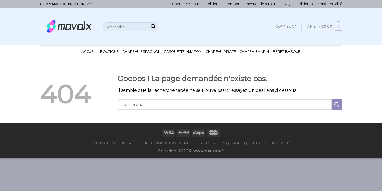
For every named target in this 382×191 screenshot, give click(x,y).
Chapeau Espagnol (141, 52)
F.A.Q (285, 4)
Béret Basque (286, 52)
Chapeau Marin (254, 52)
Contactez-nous (185, 4)
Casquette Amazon (183, 52)
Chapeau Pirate (221, 52)
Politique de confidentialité (319, 4)
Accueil (88, 52)
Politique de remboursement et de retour (240, 4)
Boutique (109, 52)
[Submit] (153, 26)
